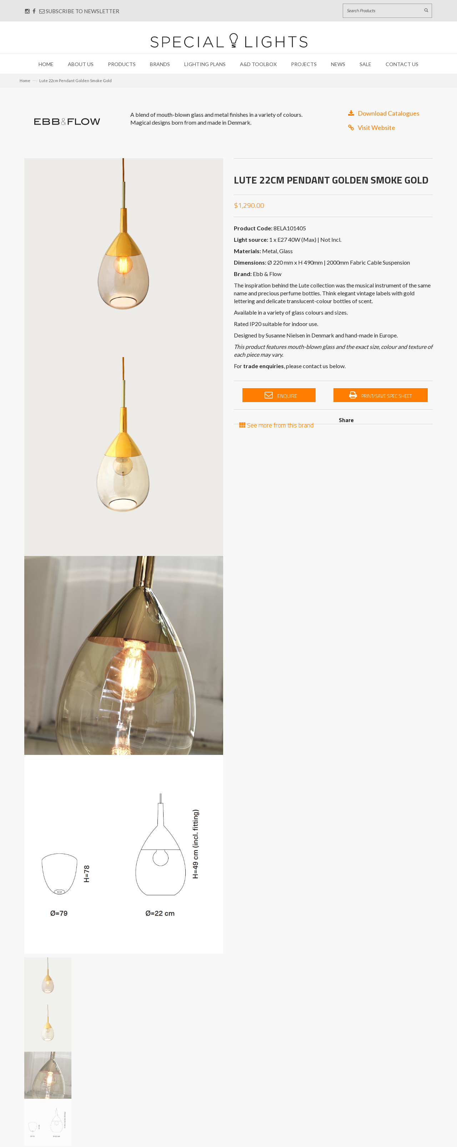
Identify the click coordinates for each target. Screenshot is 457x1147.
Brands (160, 64)
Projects (304, 64)
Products (122, 64)
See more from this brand (276, 424)
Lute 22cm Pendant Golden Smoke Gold (75, 80)
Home (46, 64)
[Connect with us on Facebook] (34, 11)
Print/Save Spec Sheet (380, 395)
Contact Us (402, 64)
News (338, 64)
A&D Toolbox (258, 64)
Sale (365, 64)
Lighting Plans (205, 64)
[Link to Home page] (229, 40)
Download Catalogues (384, 113)
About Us (81, 64)
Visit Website (371, 127)
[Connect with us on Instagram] (27, 11)
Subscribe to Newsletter (79, 11)
